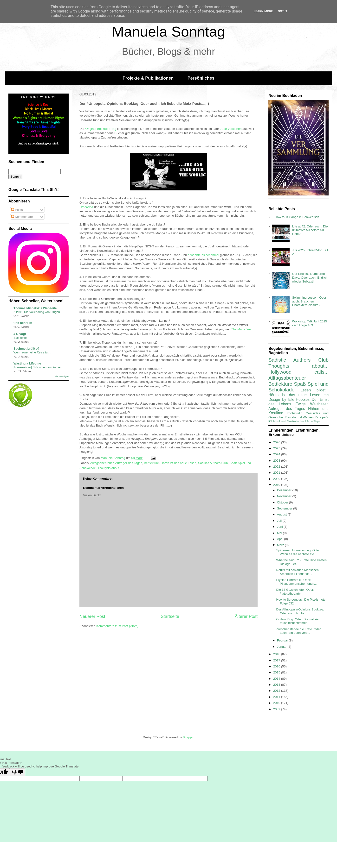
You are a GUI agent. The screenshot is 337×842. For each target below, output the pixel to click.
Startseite (170, 616)
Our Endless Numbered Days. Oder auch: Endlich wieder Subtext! (309, 277)
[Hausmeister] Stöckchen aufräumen (37, 367)
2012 (277, 690)
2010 (277, 703)
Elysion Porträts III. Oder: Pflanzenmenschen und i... (296, 581)
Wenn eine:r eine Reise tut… (32, 352)
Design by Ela (281, 399)
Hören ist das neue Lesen (178, 463)
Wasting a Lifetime (27, 363)
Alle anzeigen (61, 376)
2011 (277, 697)
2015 (277, 672)
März (281, 545)
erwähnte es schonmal (203, 255)
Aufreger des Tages (128, 463)
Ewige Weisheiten (312, 404)
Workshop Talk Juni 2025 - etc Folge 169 (309, 323)
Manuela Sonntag (168, 32)
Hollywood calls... (298, 372)
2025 (277, 448)
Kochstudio (294, 413)
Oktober (283, 502)
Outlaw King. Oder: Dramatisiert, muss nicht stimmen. (298, 621)
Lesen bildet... (315, 390)
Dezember (284, 490)
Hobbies (303, 399)
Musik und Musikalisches (288, 421)
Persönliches (201, 78)
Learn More (263, 11)
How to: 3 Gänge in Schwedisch (297, 217)
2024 (277, 454)
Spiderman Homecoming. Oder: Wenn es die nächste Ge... (298, 552)
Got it (282, 11)
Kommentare (22, 217)
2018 (277, 654)
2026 (277, 442)
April (280, 539)
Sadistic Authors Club (213, 463)
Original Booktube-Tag (101, 129)
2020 (277, 479)
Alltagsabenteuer (102, 463)
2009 (277, 709)
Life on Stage (312, 421)
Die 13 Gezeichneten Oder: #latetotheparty (295, 591)
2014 (277, 678)
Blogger (188, 737)
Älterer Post (246, 616)
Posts (17, 210)
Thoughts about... (109, 468)
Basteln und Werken (299, 417)
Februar (283, 640)
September (285, 508)
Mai (280, 533)
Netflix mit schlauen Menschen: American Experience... (297, 572)
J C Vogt (19, 334)
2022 (277, 466)
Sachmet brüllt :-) (26, 348)
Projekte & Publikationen (148, 78)
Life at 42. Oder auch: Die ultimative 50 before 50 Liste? (310, 230)
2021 (277, 472)
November (284, 496)
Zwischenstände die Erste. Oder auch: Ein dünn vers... (298, 631)
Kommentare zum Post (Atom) (117, 626)
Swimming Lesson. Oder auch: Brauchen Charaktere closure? (309, 301)
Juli (280, 520)
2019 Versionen (230, 129)
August (282, 514)
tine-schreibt (22, 323)
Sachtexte (20, 337)
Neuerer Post (92, 616)
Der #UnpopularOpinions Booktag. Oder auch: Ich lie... (300, 611)
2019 (277, 485)
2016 (277, 666)
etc (326, 395)
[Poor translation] (17, 772)
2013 (277, 684)
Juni (280, 526)
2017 (277, 660)
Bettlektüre (151, 463)
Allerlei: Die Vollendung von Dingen (36, 312)
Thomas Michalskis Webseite (35, 308)
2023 (277, 460)
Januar (282, 646)
